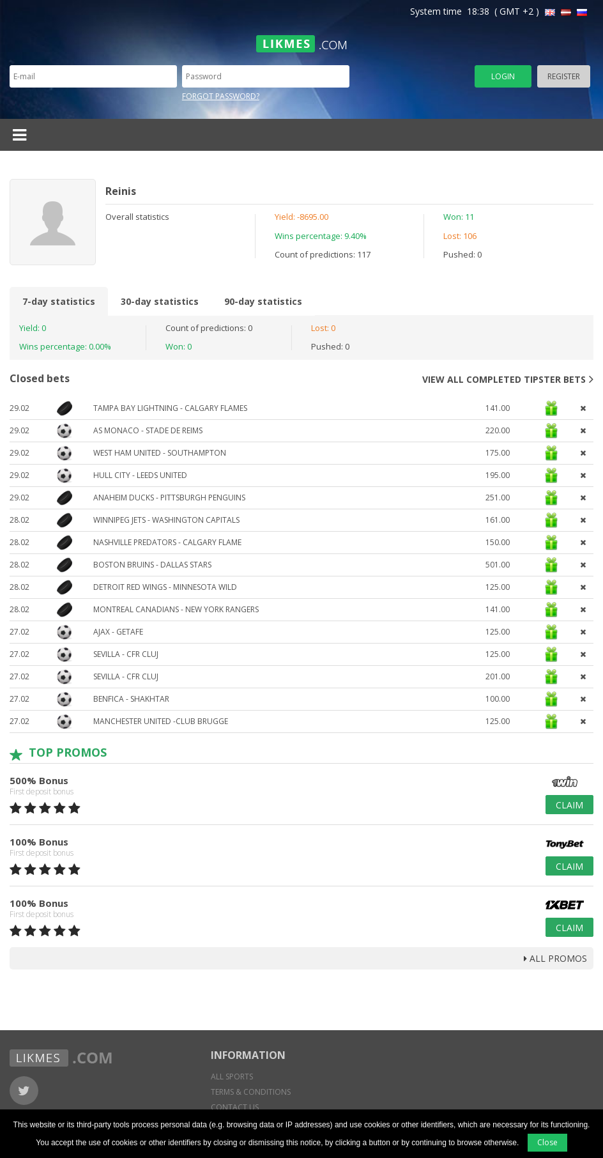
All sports (232, 1076)
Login (503, 76)
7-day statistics (58, 301)
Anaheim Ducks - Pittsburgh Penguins (169, 497)
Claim (569, 805)
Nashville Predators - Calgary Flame (167, 542)
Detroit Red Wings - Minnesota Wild (165, 587)
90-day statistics (263, 301)
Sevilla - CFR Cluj (125, 654)
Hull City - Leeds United (140, 475)
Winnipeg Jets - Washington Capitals (166, 519)
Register (563, 76)
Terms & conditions (251, 1091)
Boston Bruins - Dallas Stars (152, 564)
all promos (555, 958)
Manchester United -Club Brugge (160, 721)
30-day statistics (160, 301)
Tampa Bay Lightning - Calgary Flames (170, 408)
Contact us (235, 1107)
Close (547, 1142)
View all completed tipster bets (507, 379)
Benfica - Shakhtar (131, 698)
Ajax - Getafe (118, 631)
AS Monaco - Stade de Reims (147, 430)
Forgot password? (220, 96)
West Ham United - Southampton (159, 452)
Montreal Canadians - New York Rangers (176, 609)
